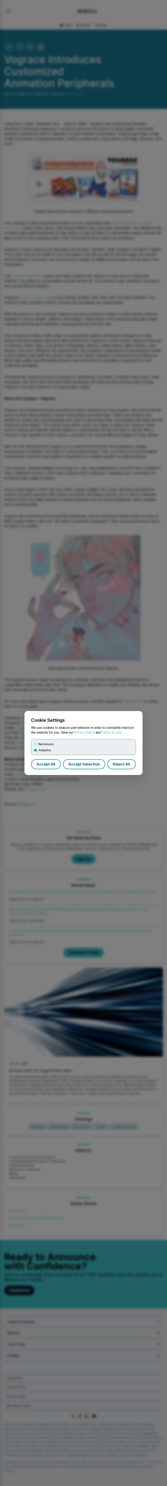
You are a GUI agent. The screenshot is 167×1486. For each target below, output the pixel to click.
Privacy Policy (84, 732)
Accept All (45, 764)
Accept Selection (84, 764)
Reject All (121, 764)
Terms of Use (111, 732)
